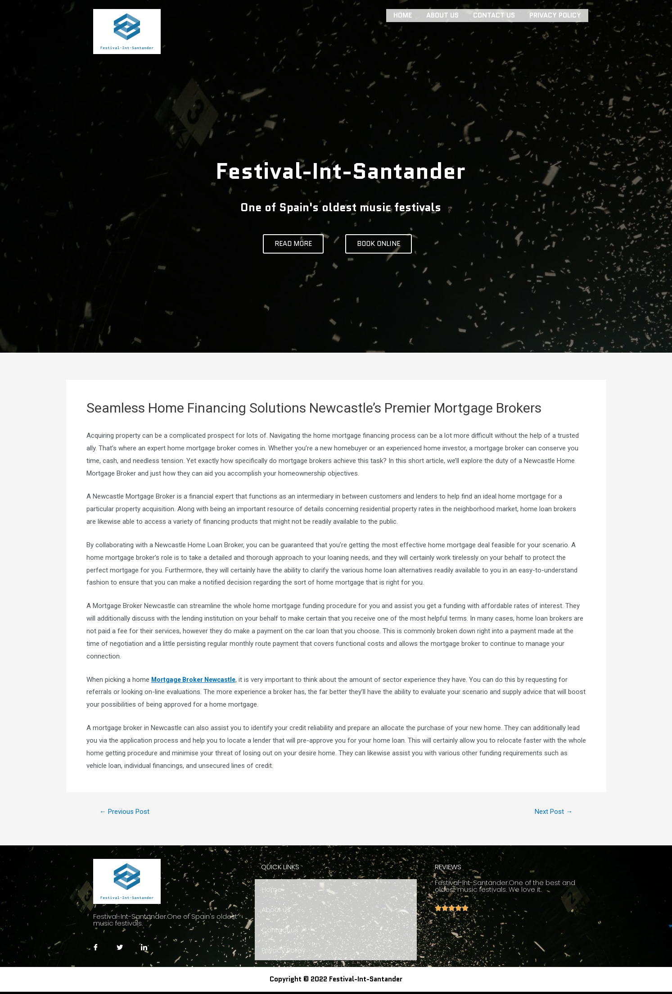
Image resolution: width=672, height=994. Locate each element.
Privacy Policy (555, 14)
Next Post (551, 811)
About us (442, 14)
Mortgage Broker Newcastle (195, 680)
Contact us (494, 14)
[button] (293, 244)
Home (402, 14)
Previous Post (127, 811)
